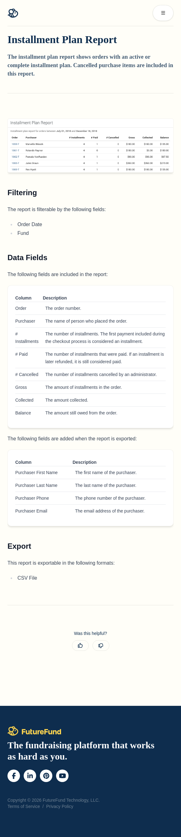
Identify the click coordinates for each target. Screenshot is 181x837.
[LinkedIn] (30, 775)
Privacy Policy (59, 806)
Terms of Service (23, 806)
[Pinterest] (46, 775)
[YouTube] (62, 775)
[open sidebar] (163, 13)
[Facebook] (14, 775)
